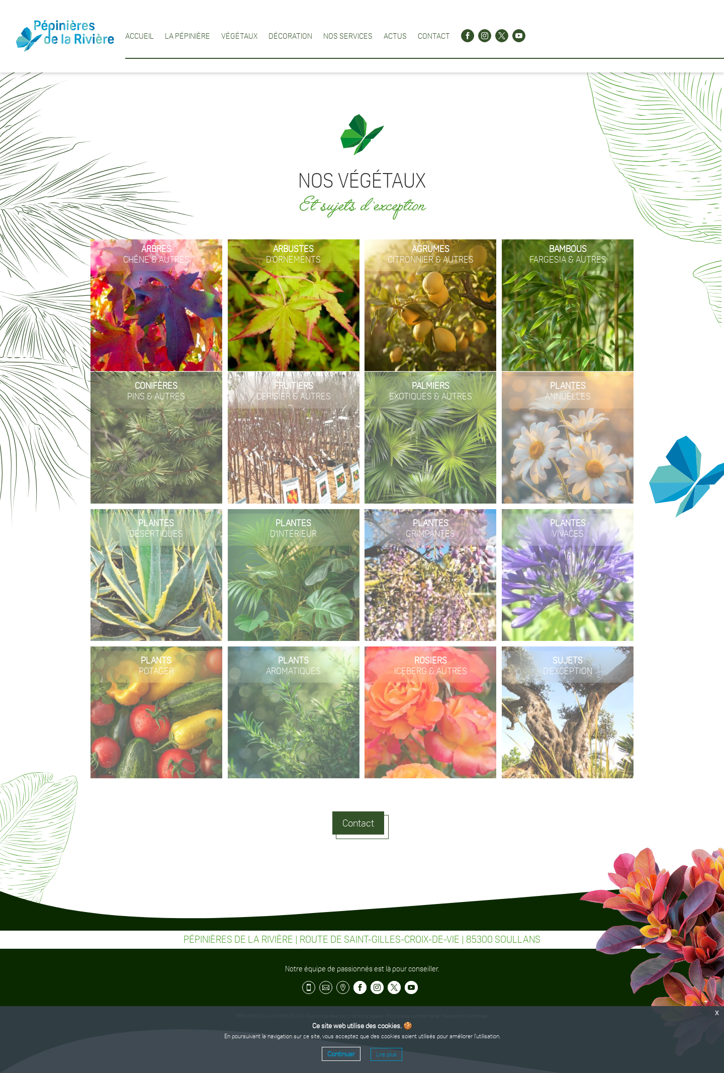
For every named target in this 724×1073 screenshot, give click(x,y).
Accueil (139, 35)
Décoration (290, 35)
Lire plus (386, 1054)
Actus (395, 35)
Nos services (348, 35)
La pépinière (187, 35)
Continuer (341, 1054)
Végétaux (239, 35)
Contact (434, 35)
